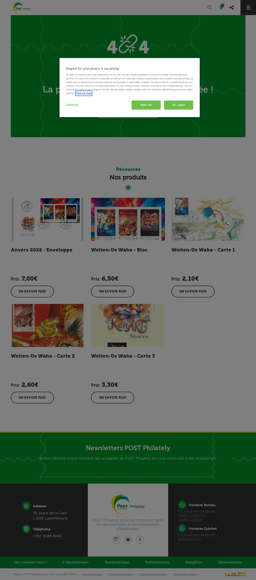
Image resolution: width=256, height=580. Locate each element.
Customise (72, 104)
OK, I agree (178, 104)
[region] (130, 87)
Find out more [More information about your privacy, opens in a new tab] (83, 93)
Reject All (146, 104)
